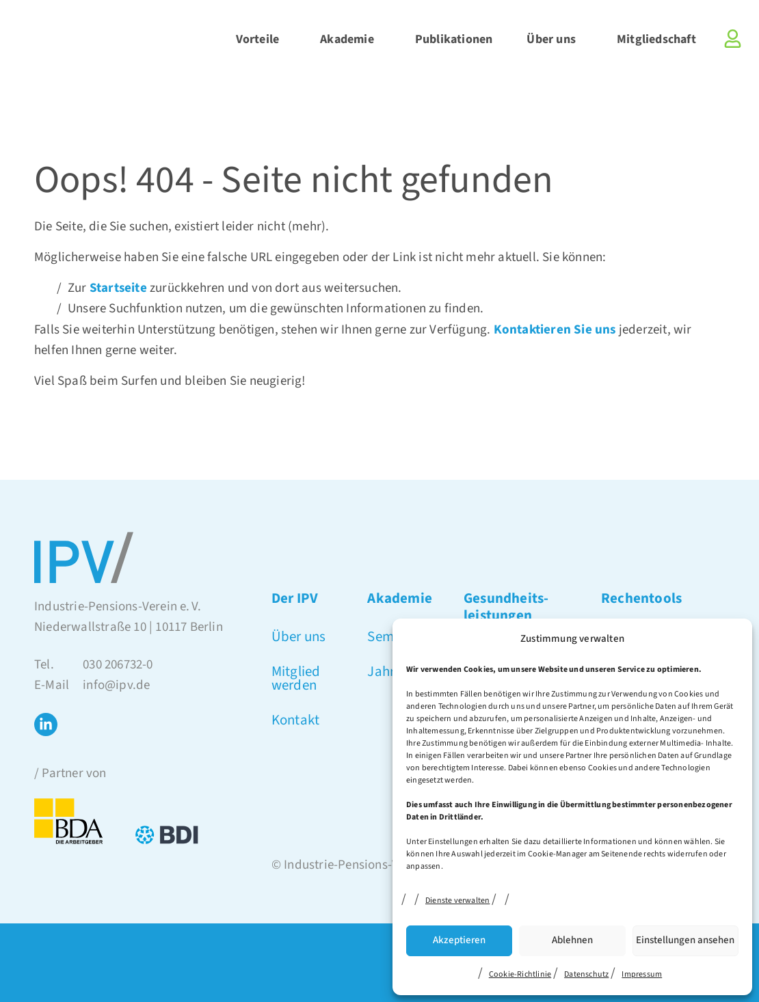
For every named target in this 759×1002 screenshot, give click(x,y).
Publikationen (454, 39)
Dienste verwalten (457, 900)
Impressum (642, 974)
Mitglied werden (296, 678)
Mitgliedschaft (656, 39)
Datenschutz (586, 974)
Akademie (350, 39)
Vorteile (261, 39)
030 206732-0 (117, 664)
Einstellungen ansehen (685, 940)
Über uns (555, 39)
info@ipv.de (116, 685)
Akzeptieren (459, 940)
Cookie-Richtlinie (520, 974)
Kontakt (295, 719)
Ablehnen (572, 940)
